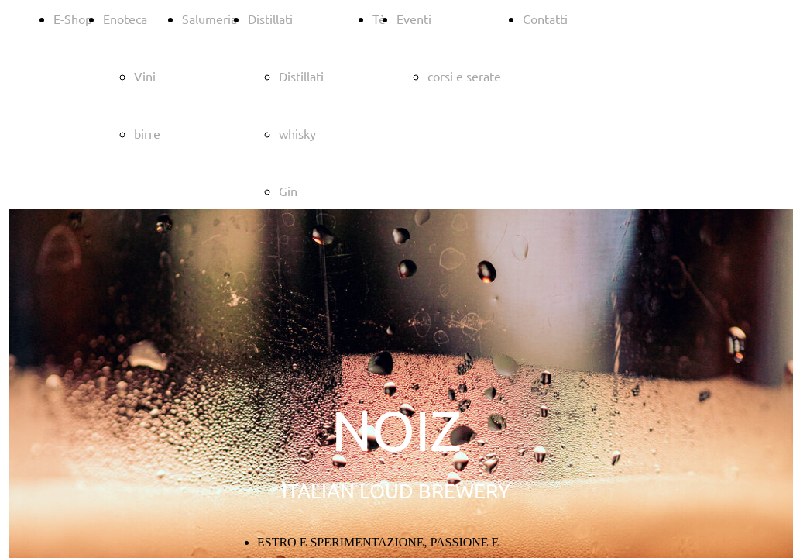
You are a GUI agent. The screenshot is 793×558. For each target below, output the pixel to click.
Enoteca (125, 18)
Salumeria (209, 18)
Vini (145, 76)
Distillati (270, 18)
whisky (297, 133)
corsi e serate (464, 76)
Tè (379, 18)
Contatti (545, 18)
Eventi (413, 18)
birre (147, 133)
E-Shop (72, 18)
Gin (288, 190)
